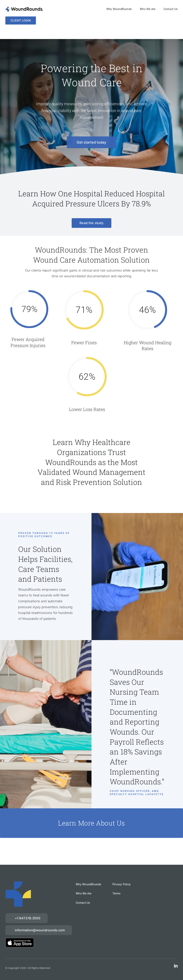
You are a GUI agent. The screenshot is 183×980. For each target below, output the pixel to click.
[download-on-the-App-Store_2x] (19, 940)
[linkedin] (176, 966)
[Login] (20, 20)
